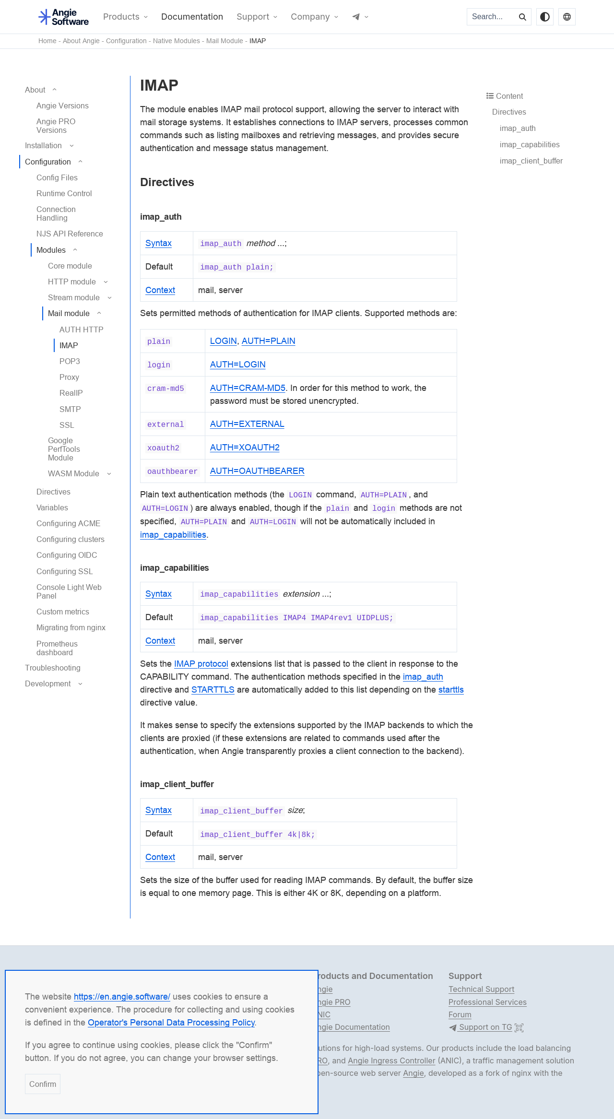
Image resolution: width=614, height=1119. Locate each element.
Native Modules (176, 41)
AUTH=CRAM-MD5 (247, 388)
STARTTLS (213, 689)
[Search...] (491, 16)
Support (252, 16)
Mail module (69, 313)
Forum (460, 1014)
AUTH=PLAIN (268, 341)
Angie (322, 989)
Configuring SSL (64, 571)
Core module (70, 265)
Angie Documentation (351, 1027)
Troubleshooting (53, 667)
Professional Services (488, 1002)
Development (48, 683)
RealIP (71, 393)
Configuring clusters (70, 539)
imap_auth (518, 128)
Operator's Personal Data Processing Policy (171, 1022)
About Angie (81, 41)
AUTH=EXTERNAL (247, 424)
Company (310, 16)
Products (121, 16)
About (35, 89)
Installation (43, 145)
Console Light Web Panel (69, 591)
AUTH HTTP (81, 329)
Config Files (57, 177)
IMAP (257, 41)
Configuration (126, 41)
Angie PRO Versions (55, 125)
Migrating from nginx (71, 627)
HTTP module (72, 281)
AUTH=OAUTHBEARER (257, 471)
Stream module (74, 297)
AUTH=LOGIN (238, 364)
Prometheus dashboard (57, 648)
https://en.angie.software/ (122, 996)
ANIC (321, 1014)
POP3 (69, 361)
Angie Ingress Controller (391, 1060)
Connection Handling (56, 213)
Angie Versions (62, 105)
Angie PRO (331, 1002)
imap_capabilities (530, 144)
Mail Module (224, 41)
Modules (51, 250)
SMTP (70, 409)
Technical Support (481, 989)
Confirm (42, 1084)
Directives (53, 491)
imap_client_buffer (531, 160)
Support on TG (480, 1027)
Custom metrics (62, 611)
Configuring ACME (68, 523)
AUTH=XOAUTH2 (245, 447)
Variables (52, 507)
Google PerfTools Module (64, 449)
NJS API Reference (69, 233)
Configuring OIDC (66, 555)
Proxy (69, 377)
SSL (66, 425)
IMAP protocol (201, 664)
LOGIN (223, 341)
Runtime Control (64, 193)
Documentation (192, 16)
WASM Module (73, 473)
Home (47, 41)
